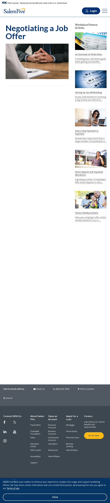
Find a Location (86, 389)
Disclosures (53, 450)
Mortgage (70, 425)
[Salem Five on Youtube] (16, 433)
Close (55, 497)
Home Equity (71, 431)
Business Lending (69, 445)
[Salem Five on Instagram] (6, 442)
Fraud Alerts (35, 425)
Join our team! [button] (94, 436)
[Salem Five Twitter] (16, 424)
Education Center (34, 445)
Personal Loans (72, 437)
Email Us (39, 389)
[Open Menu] (105, 11)
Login (91, 11)
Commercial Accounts (53, 438)
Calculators (53, 443)
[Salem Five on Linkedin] (6, 433)
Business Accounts (52, 432)
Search (8, 398)
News (32, 437)
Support (33, 462)
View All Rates (54, 456)
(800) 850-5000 (61, 389)
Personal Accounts (52, 426)
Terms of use (13, 488)
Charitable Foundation (35, 432)
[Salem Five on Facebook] (6, 424)
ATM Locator (35, 450)
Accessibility (35, 456)
